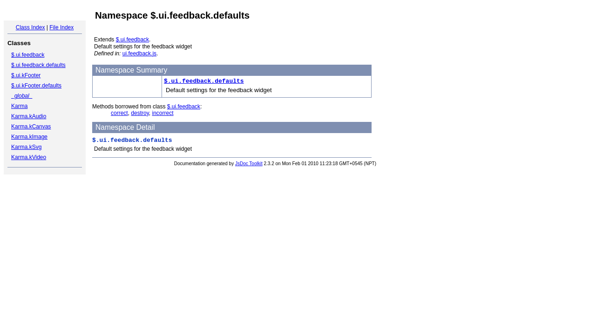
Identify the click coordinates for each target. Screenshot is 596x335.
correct (119, 113)
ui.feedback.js (139, 53)
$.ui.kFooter (26, 75)
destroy (140, 113)
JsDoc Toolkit (249, 163)
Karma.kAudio (28, 116)
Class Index (30, 27)
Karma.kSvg (26, 147)
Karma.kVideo (28, 157)
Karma (19, 106)
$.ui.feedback (27, 55)
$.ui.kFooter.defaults (36, 85)
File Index (61, 27)
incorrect (163, 113)
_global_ (21, 96)
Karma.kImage (29, 137)
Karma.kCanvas (31, 126)
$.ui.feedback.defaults (38, 65)
